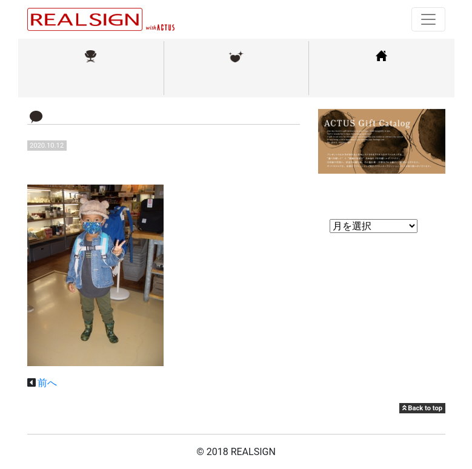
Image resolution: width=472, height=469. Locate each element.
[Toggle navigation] (428, 19)
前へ (47, 383)
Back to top (422, 408)
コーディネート (381, 80)
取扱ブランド (91, 80)
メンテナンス (236, 80)
